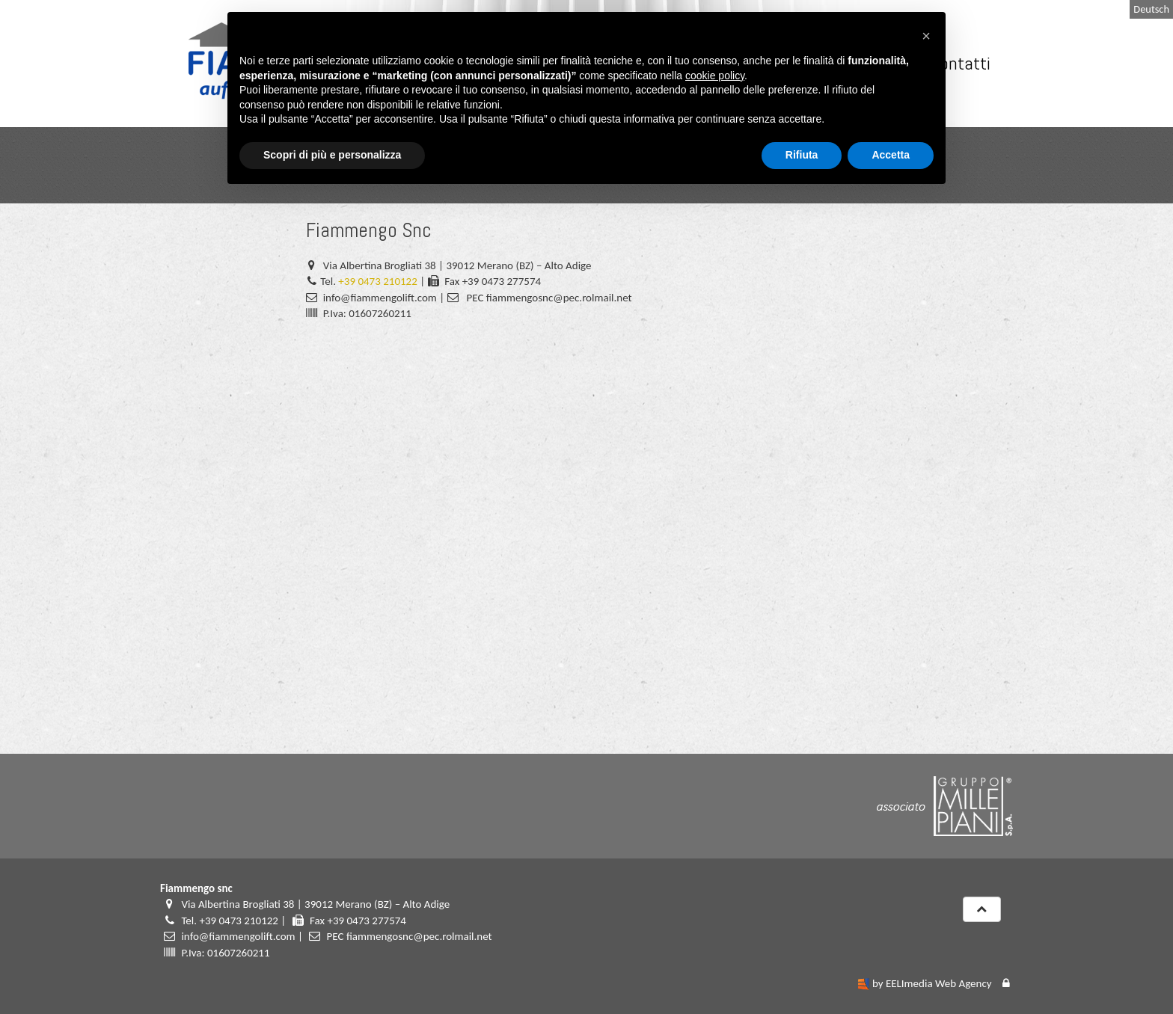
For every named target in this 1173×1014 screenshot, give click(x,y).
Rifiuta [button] (801, 155)
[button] (926, 36)
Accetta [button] (891, 155)
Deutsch (1151, 9)
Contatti (960, 63)
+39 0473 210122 (377, 281)
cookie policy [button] (714, 76)
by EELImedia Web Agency (932, 983)
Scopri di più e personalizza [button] (332, 155)
